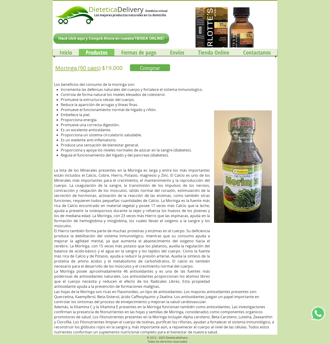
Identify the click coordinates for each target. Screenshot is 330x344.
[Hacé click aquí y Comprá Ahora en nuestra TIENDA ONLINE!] (111, 38)
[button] (223, 27)
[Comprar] (150, 67)
